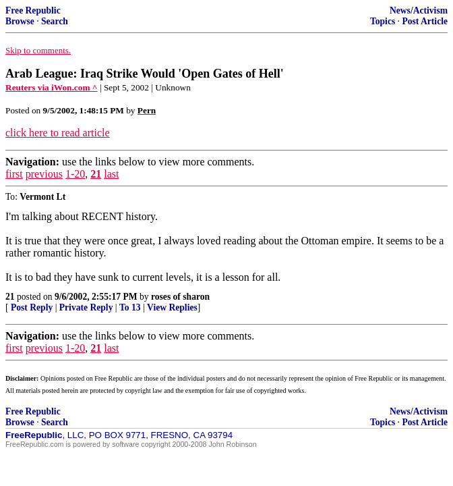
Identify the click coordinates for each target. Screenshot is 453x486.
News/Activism (419, 10)
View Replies (172, 307)
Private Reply (86, 307)
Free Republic (33, 10)
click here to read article (57, 132)
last (111, 174)
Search (54, 21)
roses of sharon (180, 297)
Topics (382, 21)
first (14, 174)
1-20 (75, 174)
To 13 (130, 307)
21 (95, 174)
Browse (19, 21)
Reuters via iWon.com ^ (51, 87)
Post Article (425, 21)
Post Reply (32, 307)
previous (44, 174)
